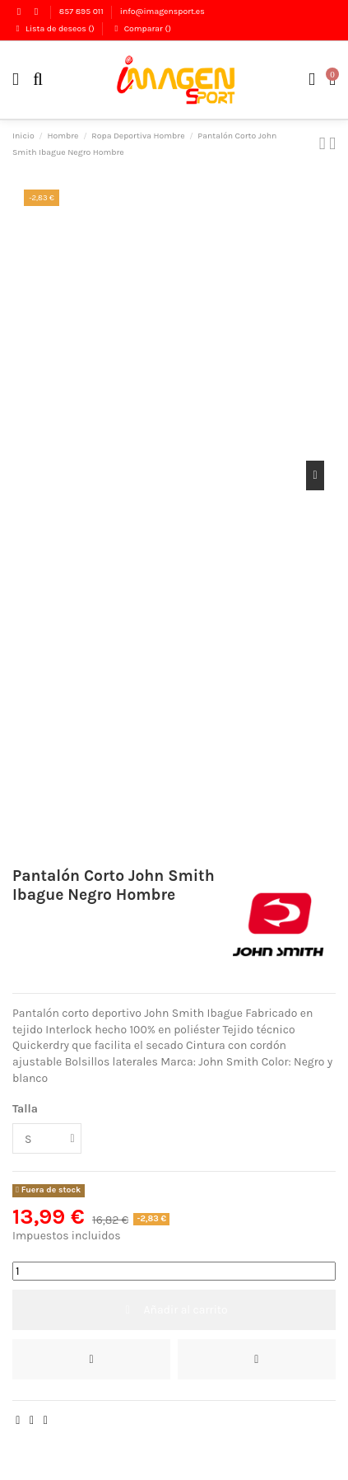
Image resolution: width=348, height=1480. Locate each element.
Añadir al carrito (173, 1310)
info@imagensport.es (162, 11)
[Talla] (46, 1138)
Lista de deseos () (54, 28)
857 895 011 (82, 11)
